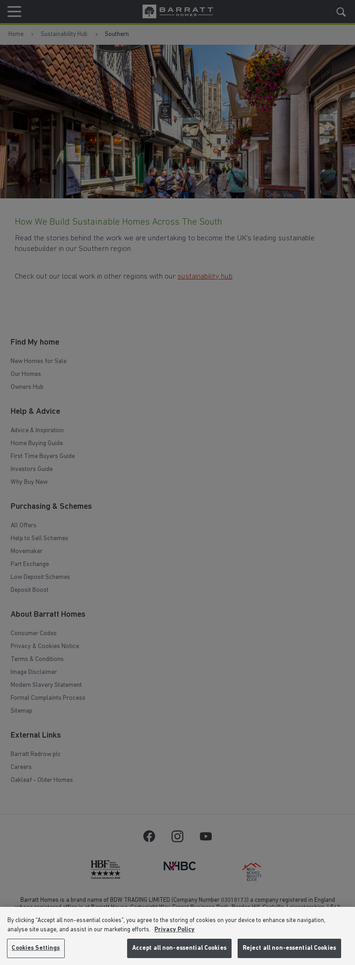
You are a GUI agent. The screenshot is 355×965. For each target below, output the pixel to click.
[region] (177, 936)
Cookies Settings (36, 948)
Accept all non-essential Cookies (179, 948)
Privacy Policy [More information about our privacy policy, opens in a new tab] (174, 930)
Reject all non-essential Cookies (289, 948)
